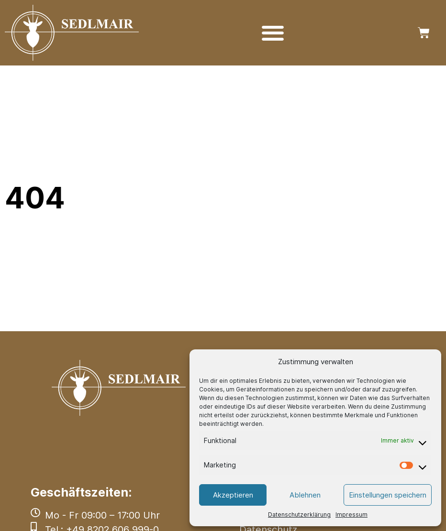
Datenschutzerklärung (299, 514)
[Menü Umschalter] (273, 33)
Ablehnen (305, 494)
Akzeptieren (233, 494)
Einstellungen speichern (387, 494)
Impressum (351, 514)
